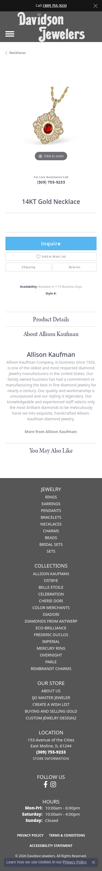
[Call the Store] (51, 752)
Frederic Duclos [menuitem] (51, 634)
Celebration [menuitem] (51, 594)
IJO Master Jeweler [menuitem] (51, 697)
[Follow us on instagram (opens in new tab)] (53, 784)
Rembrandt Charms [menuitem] (51, 668)
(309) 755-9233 (51, 182)
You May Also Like (51, 450)
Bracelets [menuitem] (51, 517)
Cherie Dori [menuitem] (51, 600)
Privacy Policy (30, 835)
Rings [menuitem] (51, 496)
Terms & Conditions (67, 835)
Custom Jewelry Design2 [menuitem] (51, 718)
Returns (75, 267)
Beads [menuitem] (51, 537)
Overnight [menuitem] (51, 655)
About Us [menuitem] (50, 690)
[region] (51, 117)
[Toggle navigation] (10, 34)
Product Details (51, 319)
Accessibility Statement (51, 845)
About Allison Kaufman (51, 333)
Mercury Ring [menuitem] (51, 648)
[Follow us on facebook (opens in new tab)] (46, 784)
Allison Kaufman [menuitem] (51, 573)
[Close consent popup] (93, 862)
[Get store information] (51, 758)
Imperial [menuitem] (51, 641)
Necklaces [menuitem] (50, 524)
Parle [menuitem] (51, 661)
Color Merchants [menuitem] (51, 607)
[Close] (95, 5)
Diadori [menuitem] (51, 614)
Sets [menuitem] (51, 551)
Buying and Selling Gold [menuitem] (51, 711)
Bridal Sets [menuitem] (51, 544)
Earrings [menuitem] (51, 503)
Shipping (28, 267)
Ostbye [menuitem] (51, 580)
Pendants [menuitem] (51, 510)
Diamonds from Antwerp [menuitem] (51, 621)
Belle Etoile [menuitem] (51, 587)
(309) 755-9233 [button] (55, 5)
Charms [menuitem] (51, 530)
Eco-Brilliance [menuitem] (51, 627)
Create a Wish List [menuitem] (51, 704)
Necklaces (17, 52)
